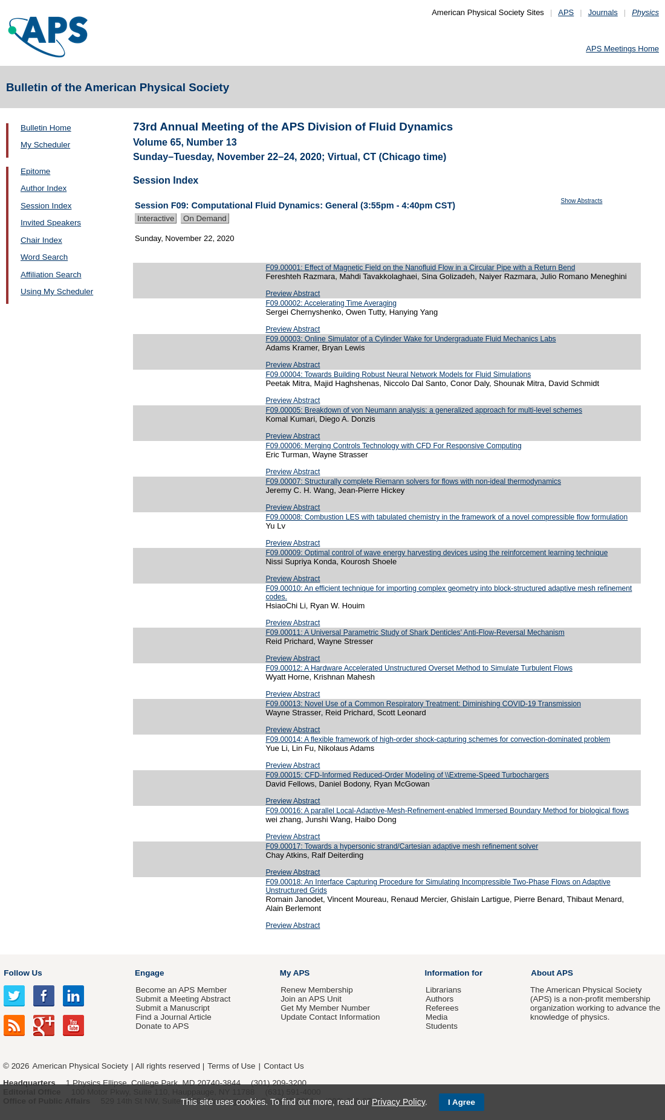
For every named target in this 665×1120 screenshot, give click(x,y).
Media (437, 1017)
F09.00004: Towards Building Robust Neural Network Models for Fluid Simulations (398, 374)
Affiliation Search (51, 274)
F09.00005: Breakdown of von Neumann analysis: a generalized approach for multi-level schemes (423, 410)
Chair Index (41, 240)
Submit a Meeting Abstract (182, 998)
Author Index (43, 188)
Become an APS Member (181, 989)
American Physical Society (80, 1065)
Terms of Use (231, 1065)
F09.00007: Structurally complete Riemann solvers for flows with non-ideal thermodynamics (413, 481)
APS (566, 12)
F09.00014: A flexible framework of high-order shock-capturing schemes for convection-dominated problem (437, 739)
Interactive (155, 218)
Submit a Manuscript (172, 1007)
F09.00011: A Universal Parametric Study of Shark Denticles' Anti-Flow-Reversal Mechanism (414, 632)
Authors (439, 998)
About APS (552, 972)
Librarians (443, 989)
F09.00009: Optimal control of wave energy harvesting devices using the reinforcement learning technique (436, 553)
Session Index (46, 205)
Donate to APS (162, 1026)
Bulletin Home (46, 127)
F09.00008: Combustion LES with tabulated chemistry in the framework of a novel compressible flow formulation (446, 517)
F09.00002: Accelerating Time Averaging (331, 303)
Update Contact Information (330, 1017)
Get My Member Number (325, 1007)
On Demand (205, 218)
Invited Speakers (51, 222)
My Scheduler (45, 144)
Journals (603, 12)
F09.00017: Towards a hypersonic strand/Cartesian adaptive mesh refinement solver (401, 846)
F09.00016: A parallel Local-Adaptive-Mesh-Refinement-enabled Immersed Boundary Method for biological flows (447, 810)
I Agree (461, 1102)
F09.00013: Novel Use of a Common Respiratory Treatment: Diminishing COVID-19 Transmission (423, 704)
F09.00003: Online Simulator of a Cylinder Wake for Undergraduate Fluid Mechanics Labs (410, 339)
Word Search (44, 257)
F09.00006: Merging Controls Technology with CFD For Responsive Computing (393, 446)
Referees (442, 1007)
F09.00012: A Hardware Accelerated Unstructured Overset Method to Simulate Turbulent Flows (419, 668)
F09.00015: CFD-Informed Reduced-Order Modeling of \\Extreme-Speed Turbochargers (407, 775)
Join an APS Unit (311, 998)
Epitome (35, 171)
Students (442, 1026)
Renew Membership (317, 989)
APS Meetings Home (622, 48)
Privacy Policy (398, 1102)
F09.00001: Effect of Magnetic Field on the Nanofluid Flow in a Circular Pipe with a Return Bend (420, 267)
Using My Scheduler (57, 291)
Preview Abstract (292, 293)
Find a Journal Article (173, 1017)
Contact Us (283, 1065)
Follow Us (23, 972)
